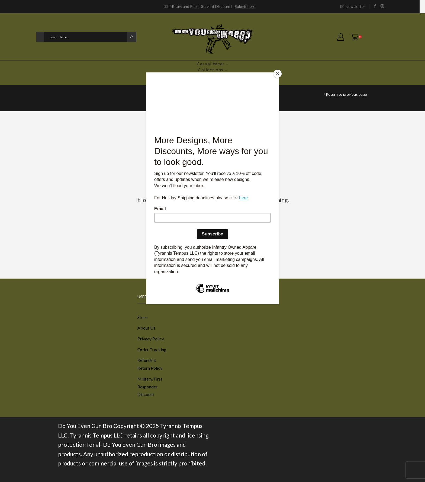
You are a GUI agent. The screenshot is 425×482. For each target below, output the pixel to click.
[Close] (277, 74)
